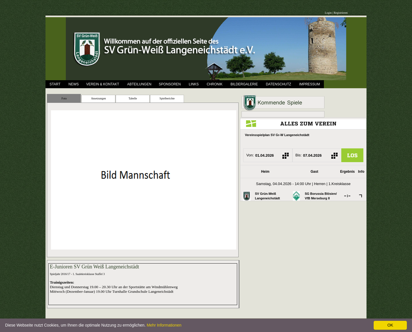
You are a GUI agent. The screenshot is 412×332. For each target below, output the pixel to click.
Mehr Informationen (164, 325)
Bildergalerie (244, 84)
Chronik (214, 84)
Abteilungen (139, 84)
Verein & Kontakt (102, 84)
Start (54, 84)
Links (194, 84)
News (73, 84)
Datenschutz (278, 84)
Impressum (309, 84)
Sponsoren (170, 84)
